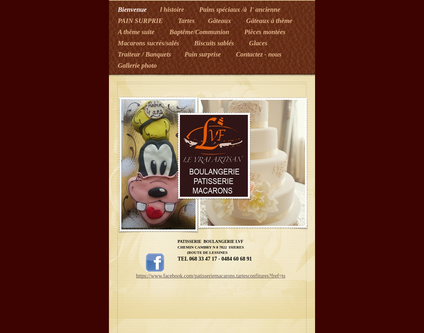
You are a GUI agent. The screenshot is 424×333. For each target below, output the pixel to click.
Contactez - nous (258, 54)
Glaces (258, 43)
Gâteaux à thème (269, 20)
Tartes (187, 20)
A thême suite (138, 32)
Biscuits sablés (215, 43)
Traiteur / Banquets (145, 54)
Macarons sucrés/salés (150, 43)
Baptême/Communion (201, 32)
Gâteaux (221, 20)
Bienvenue (133, 9)
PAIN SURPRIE (142, 20)
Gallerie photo (137, 65)
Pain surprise (204, 54)
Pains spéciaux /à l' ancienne (240, 9)
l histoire (174, 9)
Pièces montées (265, 32)
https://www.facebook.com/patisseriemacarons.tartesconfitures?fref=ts (210, 276)
